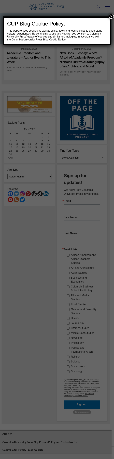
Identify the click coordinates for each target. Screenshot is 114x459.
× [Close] (111, 16)
